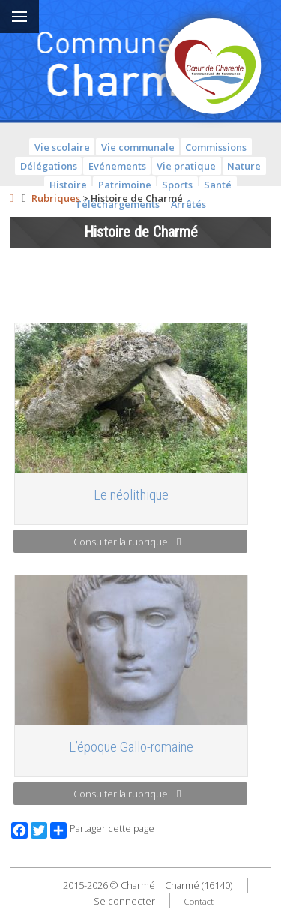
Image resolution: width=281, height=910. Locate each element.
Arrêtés (188, 204)
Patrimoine (124, 184)
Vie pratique (186, 166)
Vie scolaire (62, 147)
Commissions (216, 147)
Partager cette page (102, 830)
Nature (244, 166)
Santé (218, 184)
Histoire (68, 184)
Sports (177, 184)
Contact (199, 901)
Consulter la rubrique (127, 541)
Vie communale (138, 147)
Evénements (117, 166)
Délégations (48, 166)
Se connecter (124, 901)
